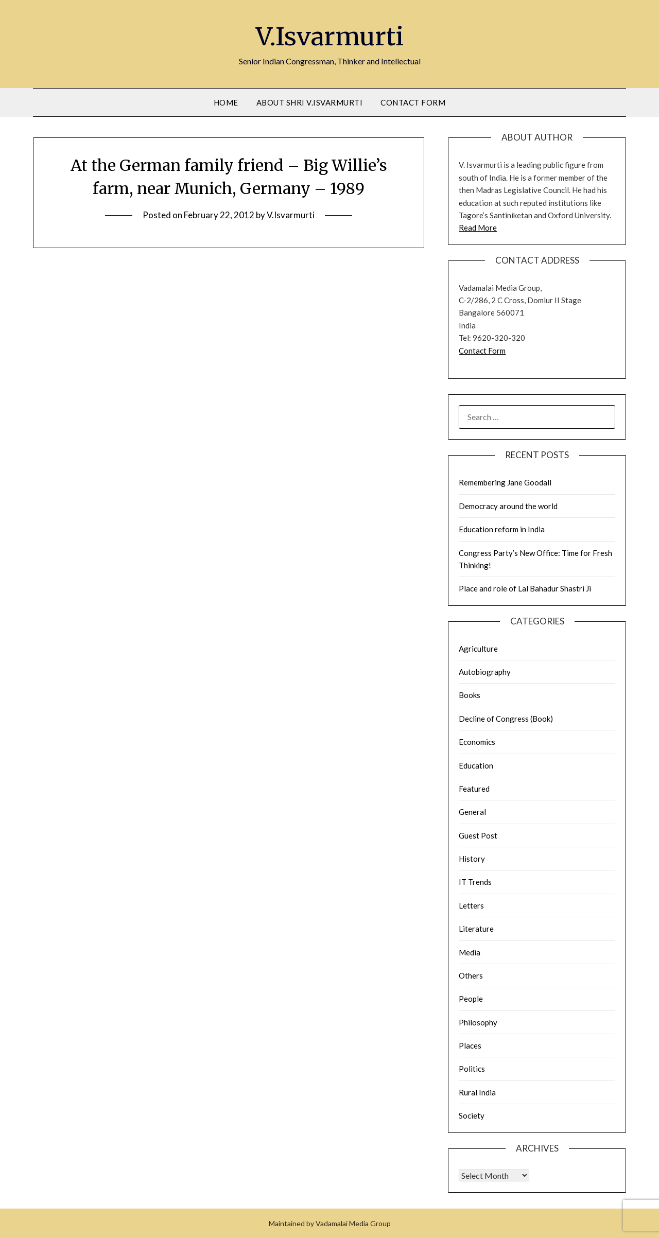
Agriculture (478, 648)
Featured (474, 788)
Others (471, 975)
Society (471, 1115)
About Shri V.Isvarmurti (309, 102)
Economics (477, 741)
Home (226, 102)
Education (476, 765)
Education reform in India (502, 529)
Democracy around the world (508, 506)
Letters (471, 905)
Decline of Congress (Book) (506, 718)
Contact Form (412, 102)
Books (469, 695)
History (472, 858)
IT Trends (475, 881)
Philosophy (478, 1022)
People (471, 998)
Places (470, 1045)
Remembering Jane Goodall (505, 482)
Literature (476, 928)
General (472, 811)
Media (469, 952)
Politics (472, 1068)
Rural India (477, 1092)
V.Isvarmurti (330, 36)
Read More (478, 227)
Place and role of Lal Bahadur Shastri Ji (525, 588)
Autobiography (485, 671)
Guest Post (478, 835)
